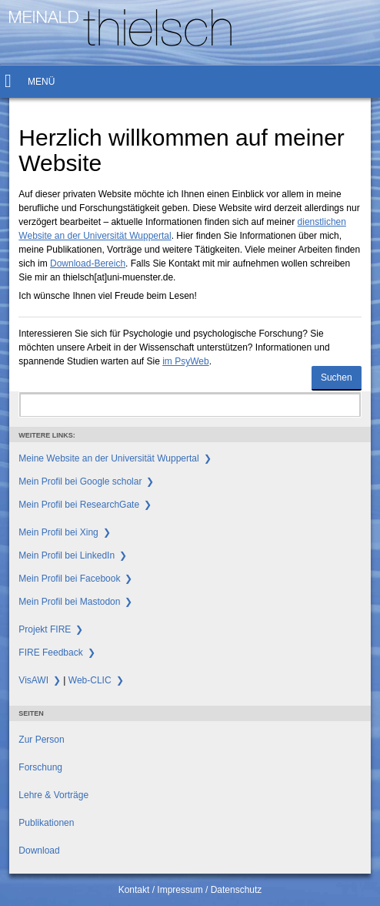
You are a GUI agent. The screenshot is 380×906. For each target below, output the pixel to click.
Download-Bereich (87, 263)
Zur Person (41, 739)
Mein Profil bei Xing (58, 532)
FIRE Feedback (50, 652)
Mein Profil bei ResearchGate (78, 504)
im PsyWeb (185, 361)
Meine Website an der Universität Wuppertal (108, 458)
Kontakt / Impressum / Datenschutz (190, 889)
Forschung (40, 767)
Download (38, 850)
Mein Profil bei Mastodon (69, 601)
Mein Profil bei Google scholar (80, 481)
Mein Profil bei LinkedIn (66, 555)
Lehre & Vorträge (53, 795)
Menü (41, 81)
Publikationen (46, 822)
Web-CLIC (90, 680)
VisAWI (33, 680)
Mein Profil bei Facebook (69, 578)
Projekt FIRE (44, 629)
